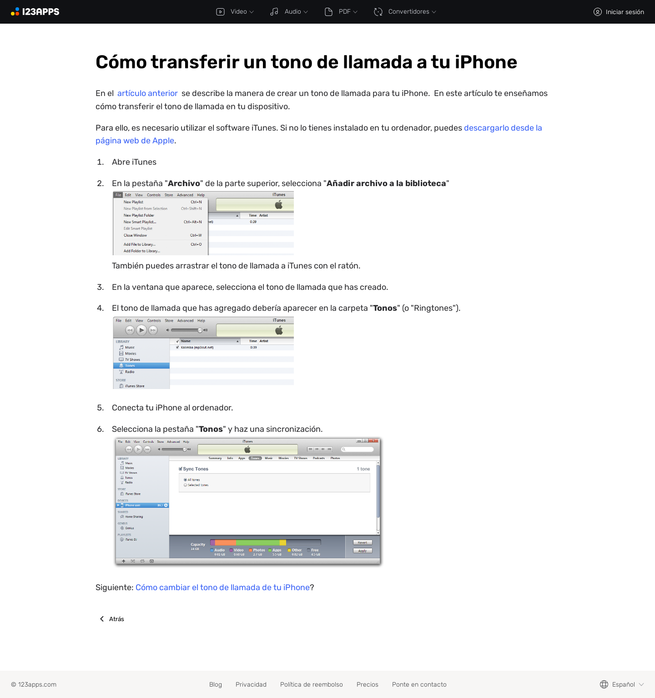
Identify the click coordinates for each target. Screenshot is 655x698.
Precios (367, 684)
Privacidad (251, 684)
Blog (215, 684)
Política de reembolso (311, 684)
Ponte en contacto (419, 684)
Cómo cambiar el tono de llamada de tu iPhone (223, 587)
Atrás (116, 618)
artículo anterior (147, 93)
